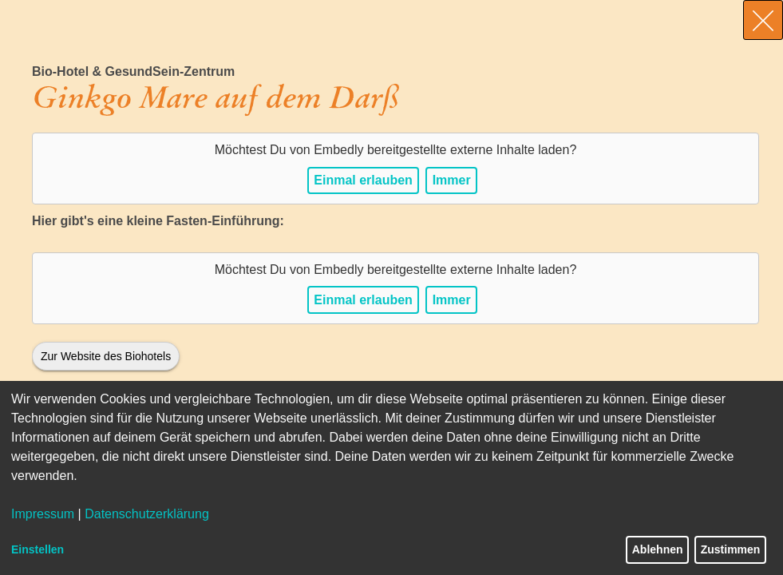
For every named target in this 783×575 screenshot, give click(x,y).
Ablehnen (657, 549)
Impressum (42, 514)
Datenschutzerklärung (147, 514)
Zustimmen (731, 549)
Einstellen (37, 549)
